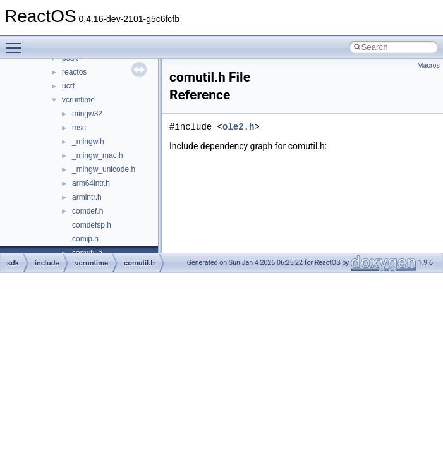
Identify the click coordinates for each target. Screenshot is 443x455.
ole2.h (238, 127)
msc (79, 127)
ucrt (68, 86)
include (47, 263)
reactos (74, 72)
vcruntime (78, 99)
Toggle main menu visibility (17, 42)
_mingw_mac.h (97, 155)
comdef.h (87, 211)
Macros (428, 65)
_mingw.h (88, 141)
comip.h (85, 238)
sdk (13, 263)
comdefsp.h (91, 225)
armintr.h (87, 197)
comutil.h (139, 263)
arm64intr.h (91, 183)
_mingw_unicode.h (103, 169)
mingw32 (87, 113)
